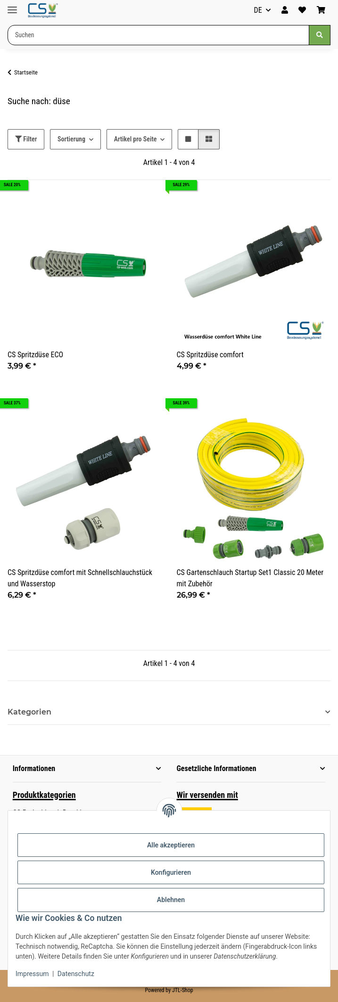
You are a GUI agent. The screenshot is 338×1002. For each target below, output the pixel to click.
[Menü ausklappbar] (12, 6)
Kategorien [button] (29, 711)
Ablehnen (171, 899)
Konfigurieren (171, 872)
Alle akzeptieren (171, 845)
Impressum (32, 973)
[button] (284, 10)
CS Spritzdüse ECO (35, 354)
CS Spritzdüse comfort (210, 354)
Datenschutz (76, 973)
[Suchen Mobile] (158, 35)
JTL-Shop (182, 990)
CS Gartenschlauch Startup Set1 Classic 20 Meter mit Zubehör (250, 578)
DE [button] (258, 10)
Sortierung (71, 139)
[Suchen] (319, 35)
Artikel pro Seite (135, 139)
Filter (26, 139)
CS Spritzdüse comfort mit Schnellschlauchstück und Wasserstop (80, 578)
